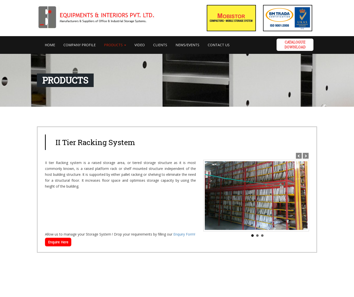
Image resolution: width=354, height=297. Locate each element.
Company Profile (79, 45)
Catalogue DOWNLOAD (295, 44)
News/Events (187, 45)
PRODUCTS (115, 45)
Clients (160, 45)
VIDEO (139, 45)
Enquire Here (58, 242)
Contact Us (219, 45)
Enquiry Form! (184, 234)
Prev (298, 155)
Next (305, 155)
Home (52, 44)
